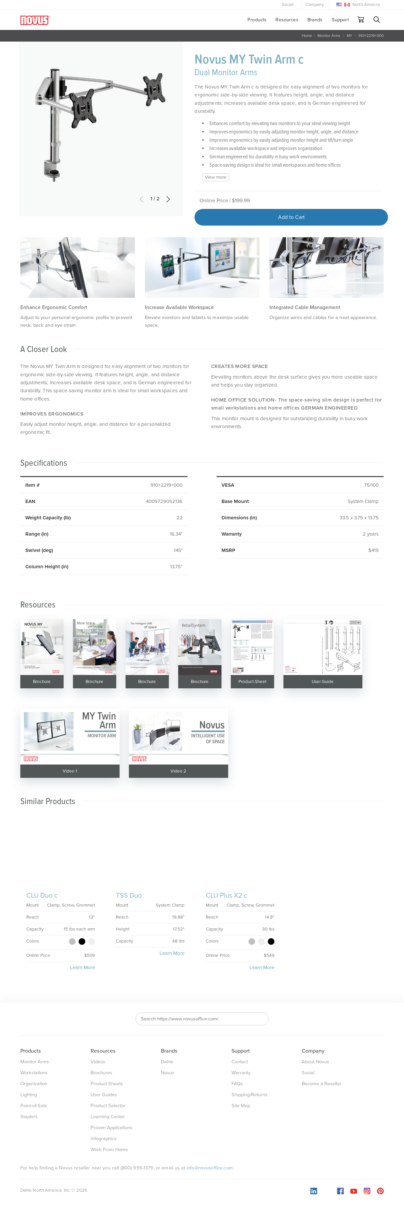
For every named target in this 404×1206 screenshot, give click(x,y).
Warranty (240, 1073)
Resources (286, 20)
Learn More (82, 967)
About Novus (315, 1062)
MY (349, 35)
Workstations (34, 1073)
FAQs (237, 1084)
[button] (168, 199)
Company (314, 4)
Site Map (240, 1106)
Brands (315, 20)
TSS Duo (129, 895)
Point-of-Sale (33, 1106)
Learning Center (108, 1117)
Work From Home (109, 1149)
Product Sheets (107, 1084)
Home (307, 35)
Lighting (28, 1095)
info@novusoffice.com (210, 1168)
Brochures (101, 1073)
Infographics (104, 1138)
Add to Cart (291, 217)
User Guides (104, 1095)
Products (256, 20)
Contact (239, 1062)
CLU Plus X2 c (226, 895)
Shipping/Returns (249, 1095)
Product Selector (108, 1106)
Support (340, 20)
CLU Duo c (42, 895)
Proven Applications (112, 1127)
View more (215, 177)
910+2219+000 (371, 35)
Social (287, 4)
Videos (98, 1062)
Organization (33, 1084)
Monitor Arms (328, 35)
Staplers (29, 1117)
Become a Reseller (321, 1084)
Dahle (167, 1062)
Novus (167, 1073)
